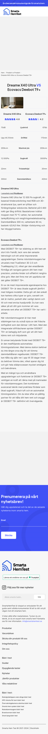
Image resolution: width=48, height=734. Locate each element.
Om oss (5, 649)
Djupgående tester (11, 668)
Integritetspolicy (10, 643)
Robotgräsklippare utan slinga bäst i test (16, 697)
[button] (42, 11)
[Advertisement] (24, 43)
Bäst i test (7, 658)
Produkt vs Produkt (13, 73)
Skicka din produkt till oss (14, 638)
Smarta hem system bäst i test (13, 706)
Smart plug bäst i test (9, 716)
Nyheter (6, 673)
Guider (5, 663)
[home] (11, 11)
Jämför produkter (10, 678)
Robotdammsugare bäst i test (13, 709)
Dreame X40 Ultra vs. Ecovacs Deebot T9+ (16, 75)
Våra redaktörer (9, 683)
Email (3, 520)
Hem (2, 73)
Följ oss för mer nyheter (20, 587)
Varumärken (8, 633)
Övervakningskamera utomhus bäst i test (17, 703)
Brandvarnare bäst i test (11, 713)
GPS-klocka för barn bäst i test (13, 700)
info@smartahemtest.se (32, 621)
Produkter (7, 628)
